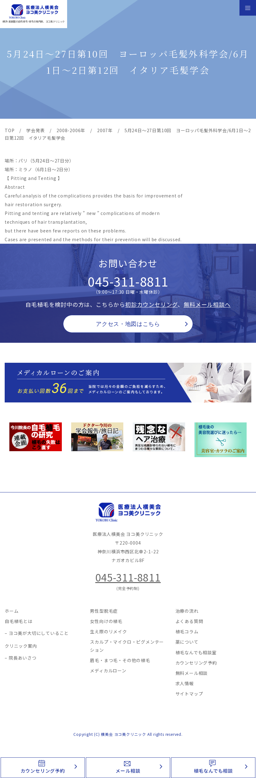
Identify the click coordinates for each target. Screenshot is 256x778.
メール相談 (128, 770)
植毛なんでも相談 (213, 770)
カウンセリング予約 (43, 770)
